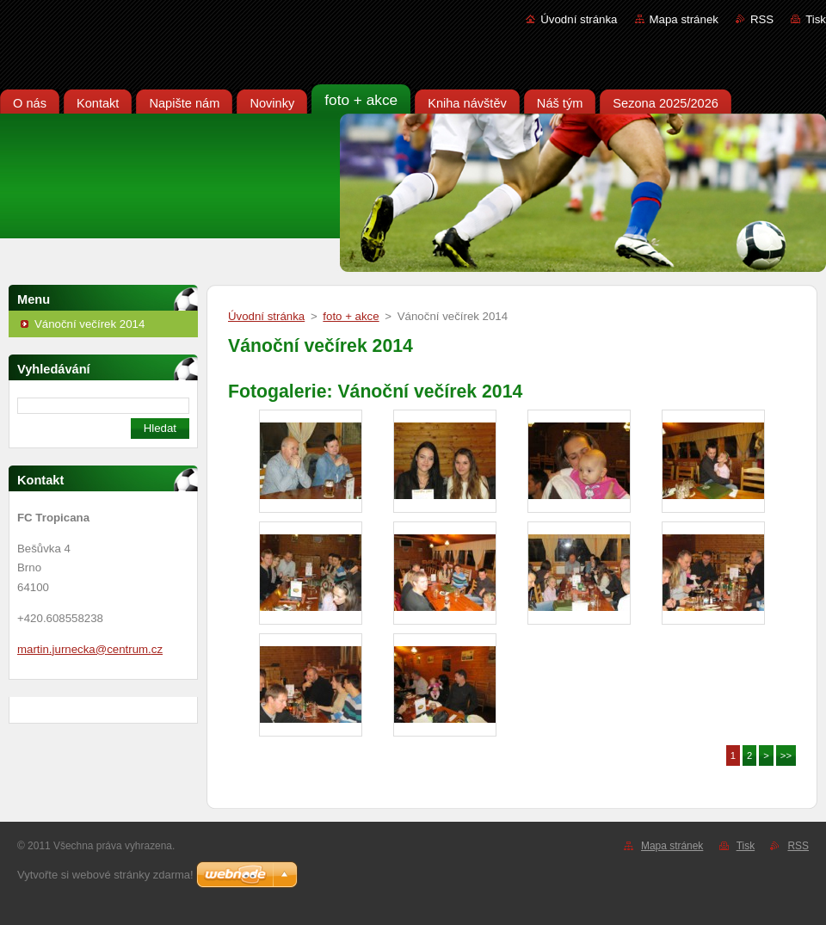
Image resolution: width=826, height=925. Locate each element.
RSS (762, 19)
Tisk (815, 19)
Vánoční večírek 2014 (89, 324)
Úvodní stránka (578, 19)
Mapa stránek (684, 19)
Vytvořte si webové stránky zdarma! (105, 874)
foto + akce (351, 316)
